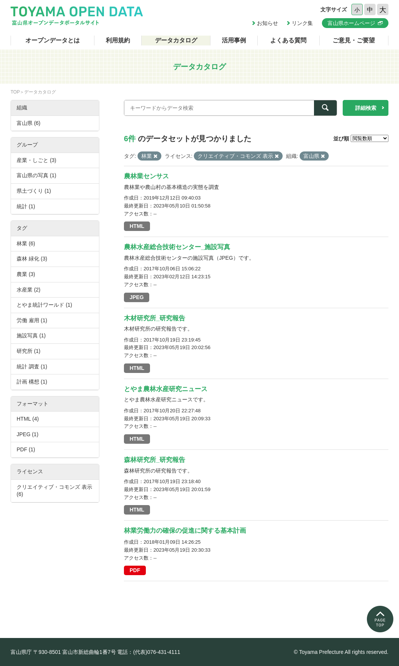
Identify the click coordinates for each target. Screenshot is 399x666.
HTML (137, 226)
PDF (135, 570)
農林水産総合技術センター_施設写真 (177, 247)
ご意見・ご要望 (353, 40)
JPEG (137, 297)
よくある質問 (288, 40)
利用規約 (118, 40)
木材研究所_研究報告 (154, 318)
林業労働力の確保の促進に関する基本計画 (185, 530)
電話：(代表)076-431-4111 (148, 652)
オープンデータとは (52, 40)
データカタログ (176, 40)
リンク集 (302, 23)
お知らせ (267, 23)
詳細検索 (365, 108)
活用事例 (234, 40)
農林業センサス (146, 176)
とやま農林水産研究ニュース (165, 389)
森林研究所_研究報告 (154, 459)
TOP (15, 92)
